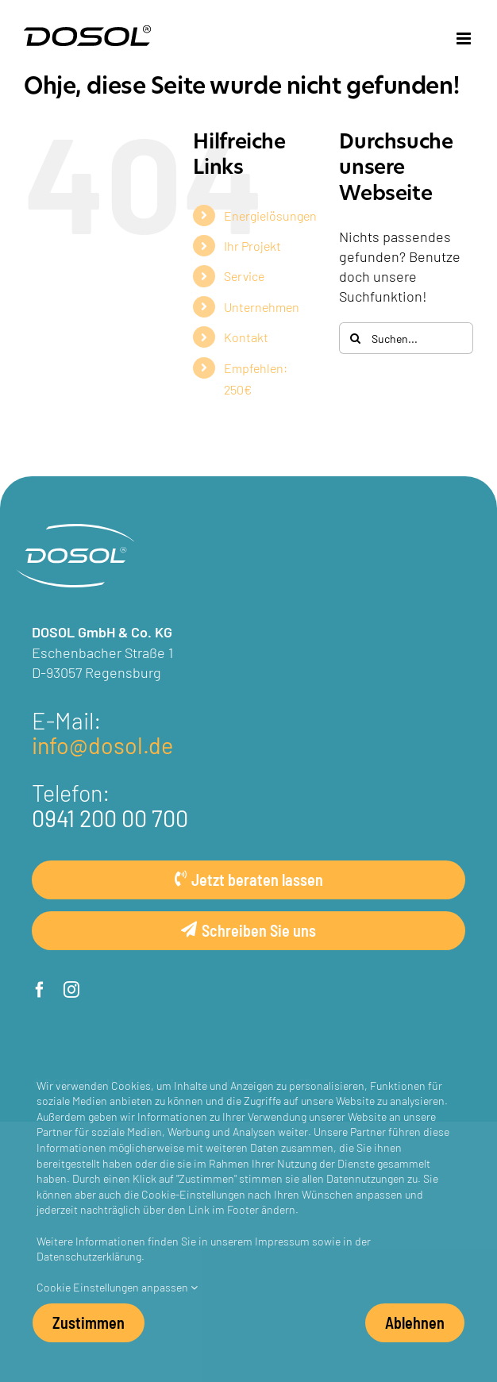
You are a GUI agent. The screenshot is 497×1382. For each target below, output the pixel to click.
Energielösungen (270, 215)
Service (244, 275)
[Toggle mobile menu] (465, 38)
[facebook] (40, 990)
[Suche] (355, 338)
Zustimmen (88, 1321)
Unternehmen (261, 306)
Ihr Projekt (252, 245)
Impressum (282, 1241)
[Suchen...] (406, 338)
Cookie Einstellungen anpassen (117, 1287)
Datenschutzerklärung (89, 1256)
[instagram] (71, 990)
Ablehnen (415, 1321)
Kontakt (246, 337)
